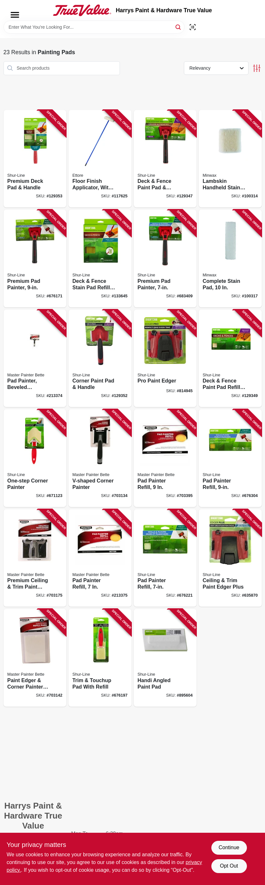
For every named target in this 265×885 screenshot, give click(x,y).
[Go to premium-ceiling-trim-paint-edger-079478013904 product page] (35, 558)
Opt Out (229, 866)
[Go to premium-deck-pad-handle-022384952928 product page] (35, 159)
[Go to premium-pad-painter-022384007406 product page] (165, 258)
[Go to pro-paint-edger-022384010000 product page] (165, 358)
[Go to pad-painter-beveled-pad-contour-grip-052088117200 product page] (35, 358)
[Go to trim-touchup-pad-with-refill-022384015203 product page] (100, 658)
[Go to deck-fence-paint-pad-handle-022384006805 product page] (165, 159)
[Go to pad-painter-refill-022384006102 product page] (165, 558)
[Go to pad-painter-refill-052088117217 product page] (100, 558)
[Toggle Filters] (256, 68)
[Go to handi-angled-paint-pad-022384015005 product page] (165, 658)
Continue (228, 847)
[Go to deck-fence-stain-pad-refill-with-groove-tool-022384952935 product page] (100, 258)
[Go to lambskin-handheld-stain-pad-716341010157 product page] (230, 159)
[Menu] (15, 15)
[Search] (178, 26)
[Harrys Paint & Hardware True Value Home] (82, 10)
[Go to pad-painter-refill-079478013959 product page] (165, 458)
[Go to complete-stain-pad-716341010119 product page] (230, 258)
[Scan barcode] (192, 27)
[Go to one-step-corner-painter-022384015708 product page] (35, 458)
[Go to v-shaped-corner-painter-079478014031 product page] (100, 458)
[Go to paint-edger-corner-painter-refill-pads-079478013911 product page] (35, 658)
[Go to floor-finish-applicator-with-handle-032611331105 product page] (100, 159)
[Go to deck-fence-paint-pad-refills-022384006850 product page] (230, 358)
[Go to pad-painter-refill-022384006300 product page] (230, 458)
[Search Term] (94, 27)
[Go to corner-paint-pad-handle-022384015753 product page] (100, 358)
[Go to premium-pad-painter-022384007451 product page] (35, 258)
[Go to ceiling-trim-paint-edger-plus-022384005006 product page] (230, 558)
